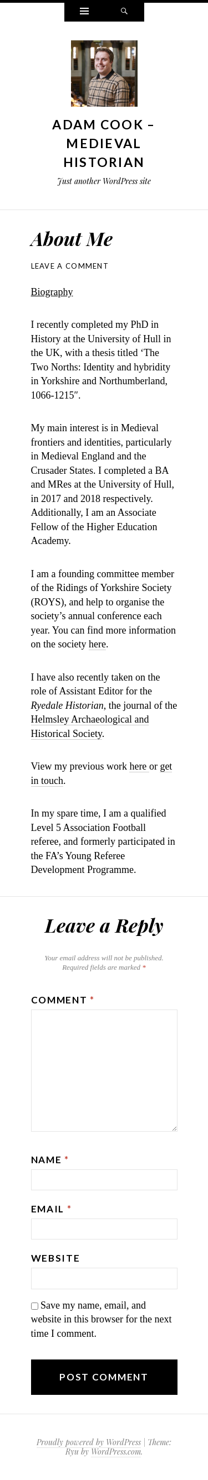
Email (51, 1209)
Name (50, 1159)
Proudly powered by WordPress (89, 1442)
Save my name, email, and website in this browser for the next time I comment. (101, 1319)
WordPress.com (116, 1451)
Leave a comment (70, 266)
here (97, 644)
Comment (63, 1000)
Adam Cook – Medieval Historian (103, 143)
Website (55, 1258)
